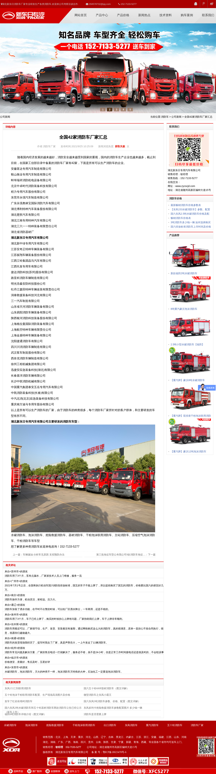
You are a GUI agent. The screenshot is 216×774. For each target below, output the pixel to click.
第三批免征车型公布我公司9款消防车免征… (120, 554)
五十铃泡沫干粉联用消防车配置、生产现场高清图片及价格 (37, 695)
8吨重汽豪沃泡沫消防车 (184, 308)
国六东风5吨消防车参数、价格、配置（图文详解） (112, 701)
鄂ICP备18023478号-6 (114, 752)
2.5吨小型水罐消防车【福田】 (187, 344)
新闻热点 (144, 15)
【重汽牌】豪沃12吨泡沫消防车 (188, 451)
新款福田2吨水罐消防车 (184, 273)
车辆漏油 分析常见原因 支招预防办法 (43, 554)
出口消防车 (110, 725)
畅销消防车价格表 (181, 218)
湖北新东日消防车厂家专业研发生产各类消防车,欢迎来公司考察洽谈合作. (39, 4)
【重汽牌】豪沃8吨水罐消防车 (188, 380)
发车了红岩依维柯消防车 (18, 701)
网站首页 (81, 15)
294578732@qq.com (98, 4)
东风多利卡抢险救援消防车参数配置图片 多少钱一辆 (113, 707)
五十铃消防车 (174, 725)
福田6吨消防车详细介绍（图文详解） (25, 714)
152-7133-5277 (127, 4)
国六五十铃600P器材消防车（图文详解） (106, 688)
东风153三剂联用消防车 (18, 688)
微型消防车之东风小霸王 (97, 695)
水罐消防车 (10, 725)
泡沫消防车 (31, 725)
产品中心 (102, 15)
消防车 (165, 116)
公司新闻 (176, 116)
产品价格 (123, 15)
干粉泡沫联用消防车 (84, 725)
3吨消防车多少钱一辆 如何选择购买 (191, 222)
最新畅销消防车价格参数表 (186, 205)
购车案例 (187, 15)
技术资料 (165, 15)
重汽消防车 (152, 725)
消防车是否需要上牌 (95, 714)
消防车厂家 (23, 14)
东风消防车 (131, 725)
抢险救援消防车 (55, 725)
